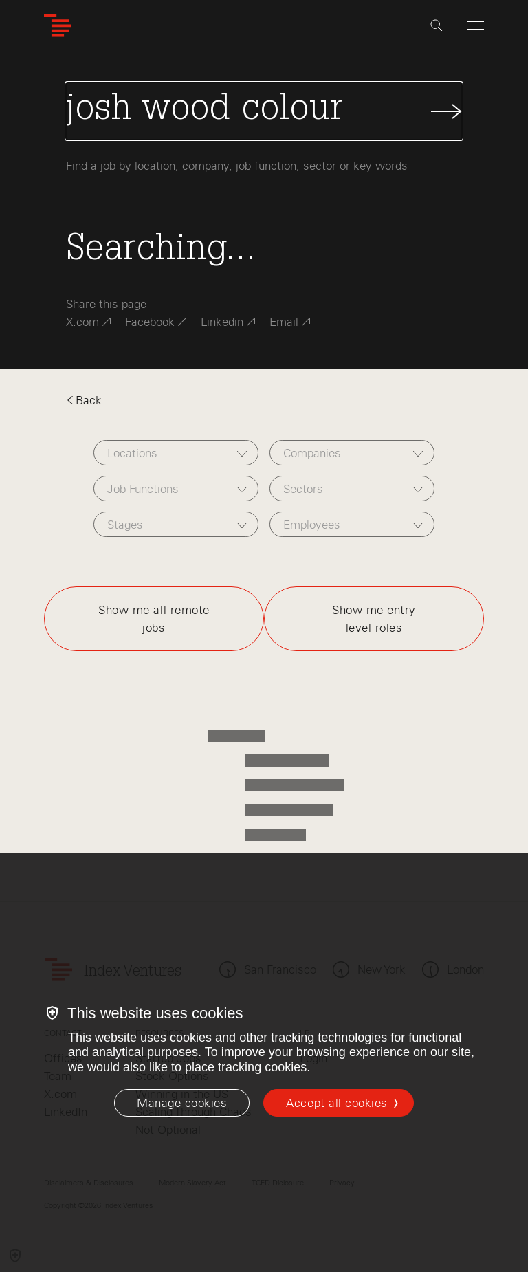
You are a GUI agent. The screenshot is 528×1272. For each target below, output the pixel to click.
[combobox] (176, 452)
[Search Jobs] (264, 111)
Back (84, 400)
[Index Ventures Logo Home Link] (58, 25)
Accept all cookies (336, 1103)
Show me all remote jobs (153, 619)
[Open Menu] (476, 25)
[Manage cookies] (182, 1103)
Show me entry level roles (374, 619)
